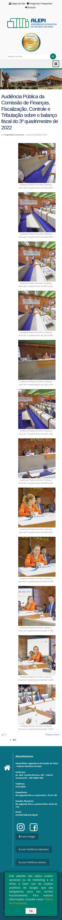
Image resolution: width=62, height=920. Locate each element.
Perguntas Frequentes (41, 3)
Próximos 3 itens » (53, 735)
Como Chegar (27, 836)
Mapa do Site (18, 3)
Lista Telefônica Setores (32, 862)
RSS (14, 739)
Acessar (32, 7)
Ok (31, 911)
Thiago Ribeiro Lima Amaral (14, 135)
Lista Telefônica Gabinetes (34, 849)
